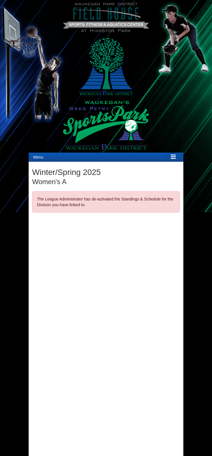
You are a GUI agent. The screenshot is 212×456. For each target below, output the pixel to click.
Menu (38, 157)
